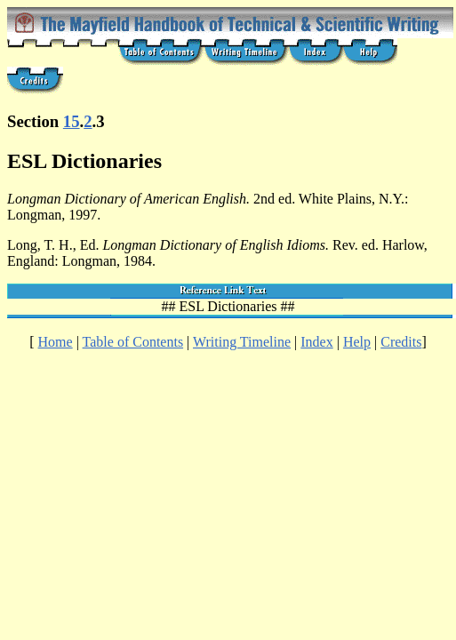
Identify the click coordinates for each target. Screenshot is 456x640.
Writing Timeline (242, 341)
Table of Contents (133, 341)
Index (316, 341)
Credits (400, 341)
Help (357, 341)
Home (55, 341)
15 (71, 121)
